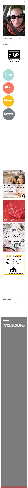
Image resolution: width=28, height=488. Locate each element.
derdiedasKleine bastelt (6, 38)
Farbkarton (4, 298)
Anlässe (19, 38)
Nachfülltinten (9, 298)
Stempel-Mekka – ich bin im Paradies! (9, 37)
